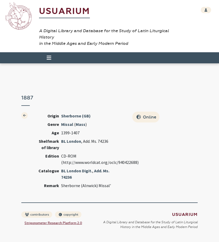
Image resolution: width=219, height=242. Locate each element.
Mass (80, 124)
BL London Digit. (76, 170)
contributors (37, 214)
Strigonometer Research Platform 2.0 (53, 223)
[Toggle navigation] (49, 57)
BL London (71, 141)
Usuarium (64, 11)
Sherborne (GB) (76, 115)
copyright (68, 214)
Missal (67, 124)
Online (146, 117)
